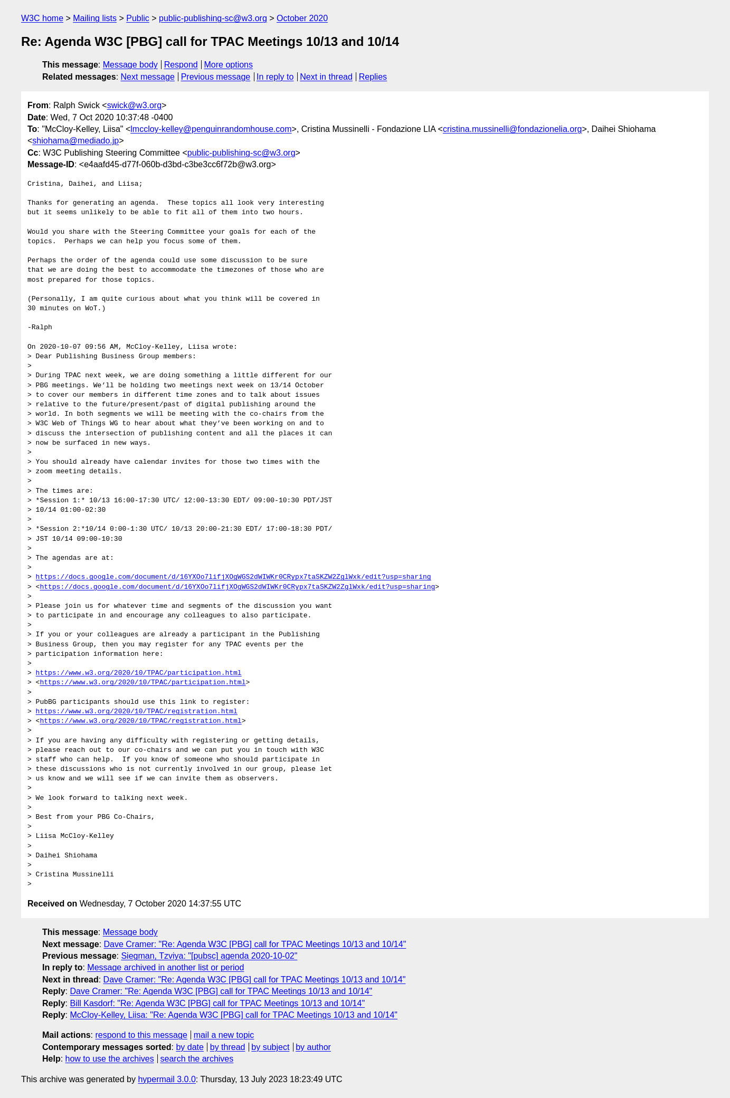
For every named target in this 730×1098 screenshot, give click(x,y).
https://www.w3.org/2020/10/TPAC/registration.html (137, 712)
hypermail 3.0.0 (166, 1079)
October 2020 (302, 18)
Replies (373, 76)
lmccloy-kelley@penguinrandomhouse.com (210, 129)
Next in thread (326, 76)
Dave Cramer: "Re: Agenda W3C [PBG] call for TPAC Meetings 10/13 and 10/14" (255, 944)
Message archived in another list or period (165, 967)
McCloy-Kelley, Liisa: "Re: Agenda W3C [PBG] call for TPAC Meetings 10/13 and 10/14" (233, 1014)
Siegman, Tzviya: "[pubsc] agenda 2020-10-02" (209, 955)
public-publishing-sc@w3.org (213, 18)
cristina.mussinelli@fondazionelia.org (512, 129)
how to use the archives (109, 1058)
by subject (270, 1047)
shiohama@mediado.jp (75, 140)
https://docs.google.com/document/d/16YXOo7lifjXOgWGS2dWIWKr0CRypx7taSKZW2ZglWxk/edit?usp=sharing (233, 577)
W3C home (42, 18)
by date (189, 1047)
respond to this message (141, 1034)
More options (228, 64)
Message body (130, 64)
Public (137, 18)
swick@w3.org (134, 105)
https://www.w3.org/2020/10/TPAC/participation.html (139, 673)
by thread (227, 1047)
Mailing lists (95, 18)
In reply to (275, 76)
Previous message (216, 76)
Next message (148, 76)
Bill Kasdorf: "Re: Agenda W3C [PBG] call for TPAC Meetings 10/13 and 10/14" (217, 1003)
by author (313, 1047)
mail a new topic (224, 1034)
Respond (181, 64)
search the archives (197, 1058)
